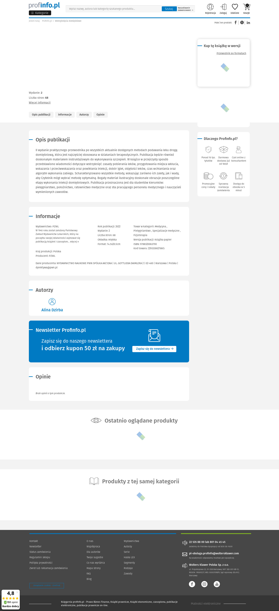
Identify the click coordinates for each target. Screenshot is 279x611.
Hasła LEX (129, 557)
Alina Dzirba (52, 310)
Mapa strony (94, 568)
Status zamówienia (40, 551)
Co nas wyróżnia (96, 562)
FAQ (89, 573)
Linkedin (247, 23)
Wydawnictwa (131, 541)
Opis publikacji (41, 114)
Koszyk (246, 9)
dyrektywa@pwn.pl (47, 267)
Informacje (65, 114)
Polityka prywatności (41, 562)
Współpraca (93, 546)
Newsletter (35, 546)
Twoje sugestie (95, 557)
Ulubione (235, 9)
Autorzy (84, 114)
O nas (90, 541)
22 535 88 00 (196, 542)
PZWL (52, 255)
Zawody (128, 573)
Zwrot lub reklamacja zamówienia (48, 568)
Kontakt (33, 541)
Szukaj (169, 9)
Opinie (100, 114)
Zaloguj (223, 9)
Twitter (242, 23)
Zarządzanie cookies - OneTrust (46, 585)
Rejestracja (210, 9)
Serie (127, 551)
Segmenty (129, 562)
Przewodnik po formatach (231, 53)
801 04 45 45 (217, 542)
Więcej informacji (40, 102)
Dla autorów (93, 551)
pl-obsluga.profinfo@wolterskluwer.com (214, 553)
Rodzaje (128, 568)
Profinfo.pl (47, 21)
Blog (89, 579)
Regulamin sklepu (39, 557)
